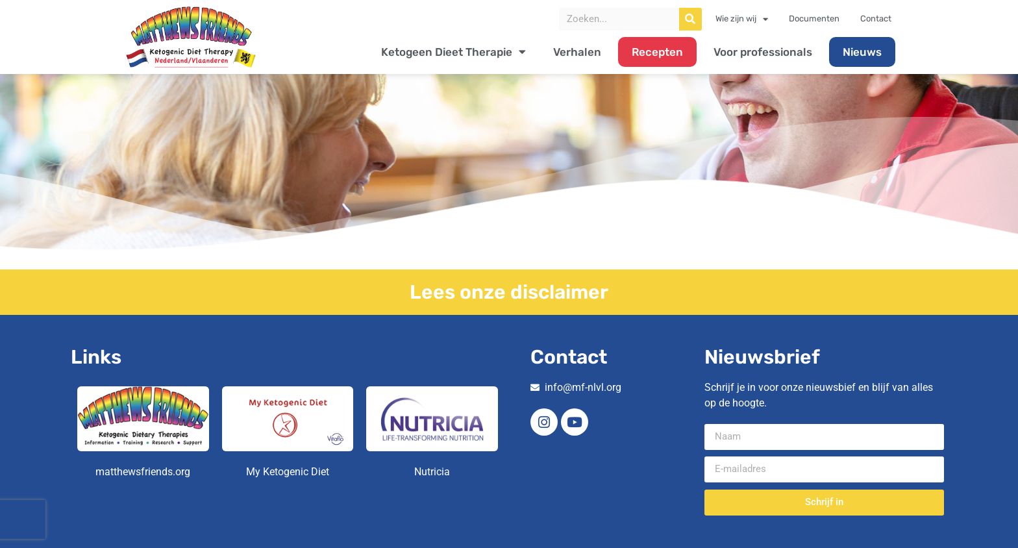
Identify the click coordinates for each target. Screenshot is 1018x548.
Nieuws (862, 51)
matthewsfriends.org (142, 472)
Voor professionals (763, 51)
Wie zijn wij (741, 18)
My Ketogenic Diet (287, 472)
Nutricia (432, 472)
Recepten (657, 51)
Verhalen (577, 51)
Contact (875, 18)
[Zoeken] (690, 19)
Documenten (814, 18)
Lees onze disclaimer (509, 292)
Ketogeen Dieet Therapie (453, 52)
